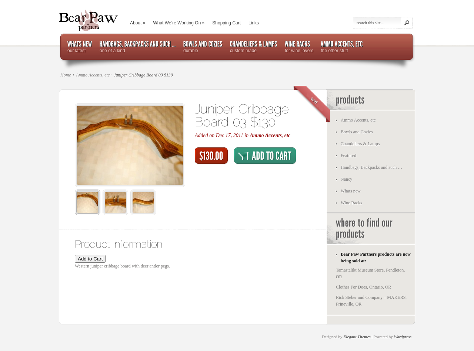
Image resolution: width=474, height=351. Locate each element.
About (137, 22)
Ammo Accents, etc (93, 75)
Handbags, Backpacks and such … (371, 167)
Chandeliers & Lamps (360, 143)
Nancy (346, 179)
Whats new (351, 191)
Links (253, 22)
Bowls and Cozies (357, 131)
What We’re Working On (178, 22)
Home (65, 75)
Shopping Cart (226, 22)
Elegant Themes (357, 336)
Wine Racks (351, 202)
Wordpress (402, 336)
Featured (348, 155)
